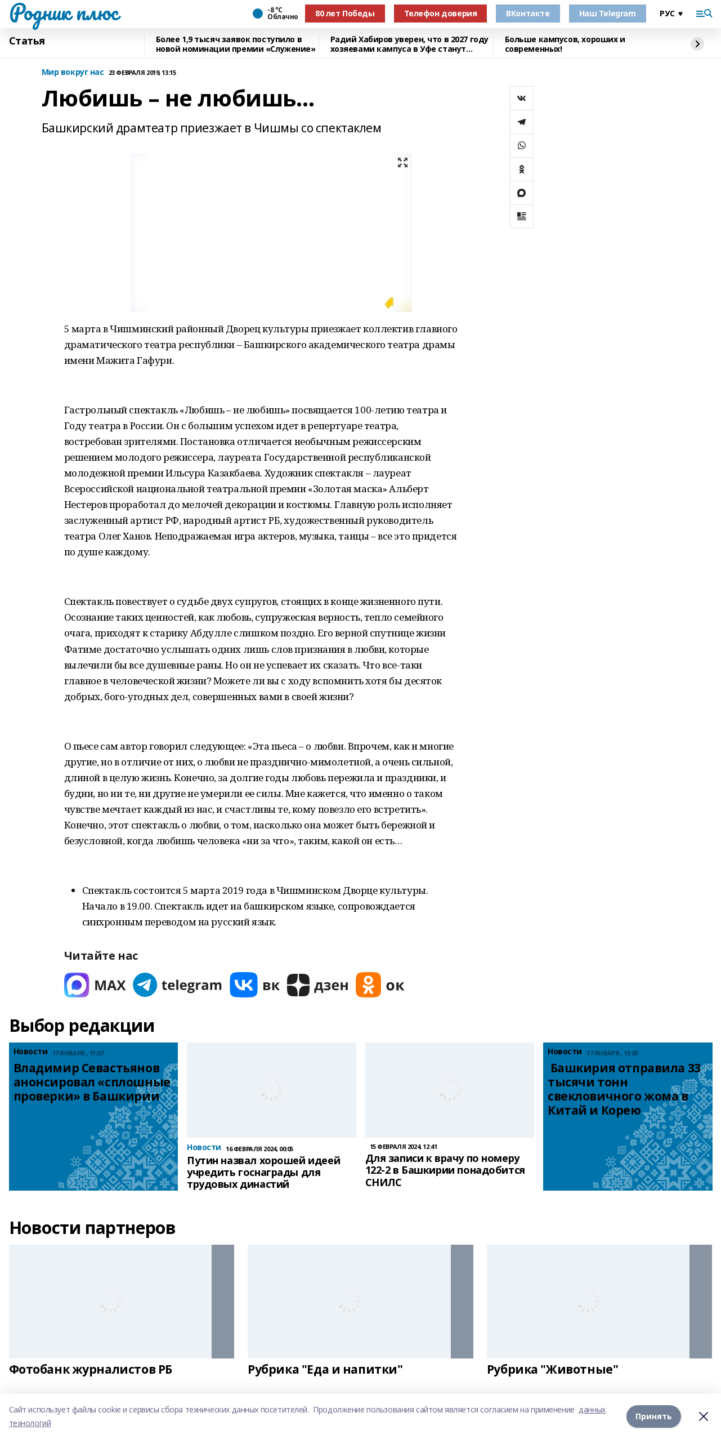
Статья (27, 41)
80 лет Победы (345, 13)
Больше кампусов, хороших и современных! (565, 44)
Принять (653, 1416)
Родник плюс (63, 12)
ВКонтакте (527, 13)
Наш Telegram (607, 13)
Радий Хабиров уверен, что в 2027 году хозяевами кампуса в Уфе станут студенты (409, 44)
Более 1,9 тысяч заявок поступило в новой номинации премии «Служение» (236, 44)
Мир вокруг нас (73, 72)
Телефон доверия (440, 13)
